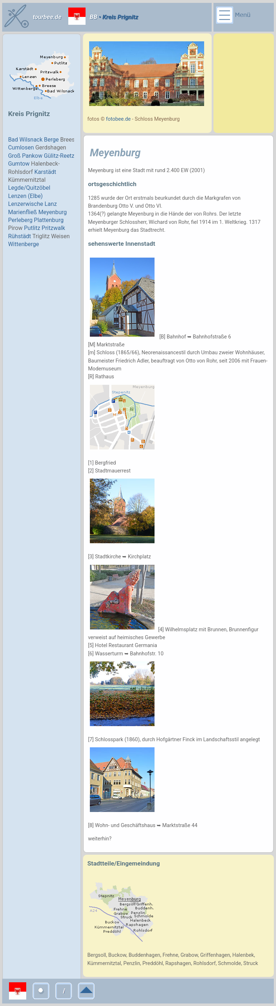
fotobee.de (118, 119)
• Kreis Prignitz (117, 16)
